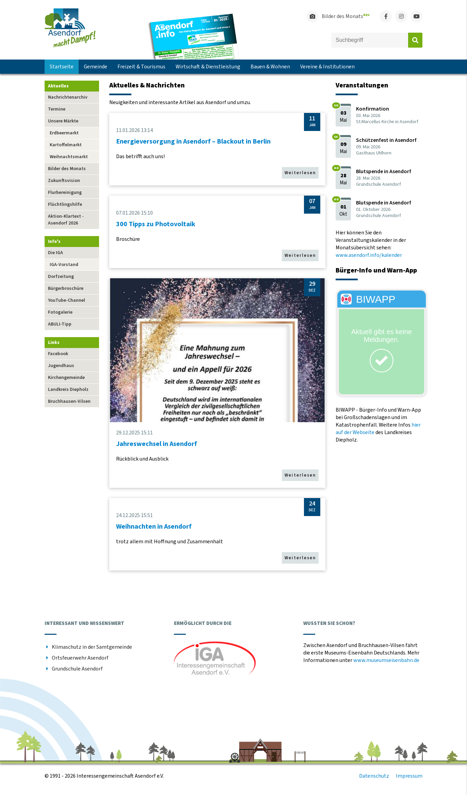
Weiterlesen (300, 173)
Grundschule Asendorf (77, 669)
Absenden (415, 40)
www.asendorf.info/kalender (369, 255)
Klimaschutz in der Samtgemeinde (92, 647)
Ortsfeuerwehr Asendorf (80, 658)
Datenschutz (374, 776)
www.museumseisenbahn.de (386, 660)
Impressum (409, 776)
